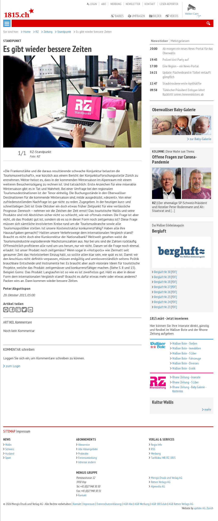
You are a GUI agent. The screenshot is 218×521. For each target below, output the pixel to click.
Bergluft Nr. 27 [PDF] (165, 287)
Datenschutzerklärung (109, 504)
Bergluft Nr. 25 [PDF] (165, 297)
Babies (117, 16)
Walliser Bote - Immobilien (186, 348)
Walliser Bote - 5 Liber (184, 353)
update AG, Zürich (203, 508)
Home (26, 32)
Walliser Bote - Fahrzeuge (186, 358)
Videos (172, 16)
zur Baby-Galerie (199, 139)
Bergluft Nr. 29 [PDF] (165, 277)
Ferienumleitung (87, 458)
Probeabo (83, 453)
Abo (103, 4)
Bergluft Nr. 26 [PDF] (165, 292)
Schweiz (9, 449)
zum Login (11, 366)
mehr (206, 409)
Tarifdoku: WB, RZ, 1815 (163, 458)
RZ (36, 32)
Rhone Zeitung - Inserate (186, 377)
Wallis (8, 445)
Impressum (89, 504)
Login (91, 4)
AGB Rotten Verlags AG (181, 504)
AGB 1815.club (159, 504)
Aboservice (84, 445)
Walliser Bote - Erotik (183, 368)
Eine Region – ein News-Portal (181, 66)
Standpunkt (63, 32)
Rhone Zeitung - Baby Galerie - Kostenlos (189, 389)
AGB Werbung (141, 504)
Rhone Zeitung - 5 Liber (185, 382)
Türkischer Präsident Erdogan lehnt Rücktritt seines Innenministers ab (184, 92)
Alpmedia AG (158, 486)
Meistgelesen (179, 41)
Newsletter (133, 4)
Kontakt (150, 4)
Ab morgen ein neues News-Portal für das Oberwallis (188, 50)
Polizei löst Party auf (176, 59)
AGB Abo (128, 504)
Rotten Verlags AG (160, 482)
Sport (8, 458)
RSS (153, 449)
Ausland (9, 453)
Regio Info (156, 445)
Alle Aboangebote (88, 449)
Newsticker (159, 41)
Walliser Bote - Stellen (184, 343)
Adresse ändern (87, 462)
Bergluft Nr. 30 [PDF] (165, 272)
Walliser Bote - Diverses (185, 363)
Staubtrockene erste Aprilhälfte (182, 83)
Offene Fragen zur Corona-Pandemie (174, 159)
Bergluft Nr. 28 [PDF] (165, 282)
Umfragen (136, 16)
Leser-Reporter (169, 4)
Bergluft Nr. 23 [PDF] (165, 307)
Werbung (115, 4)
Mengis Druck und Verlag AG (166, 478)
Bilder (155, 16)
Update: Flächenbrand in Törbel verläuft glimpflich (187, 74)
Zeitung (46, 32)
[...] (173, 211)
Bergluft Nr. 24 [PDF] (165, 302)
